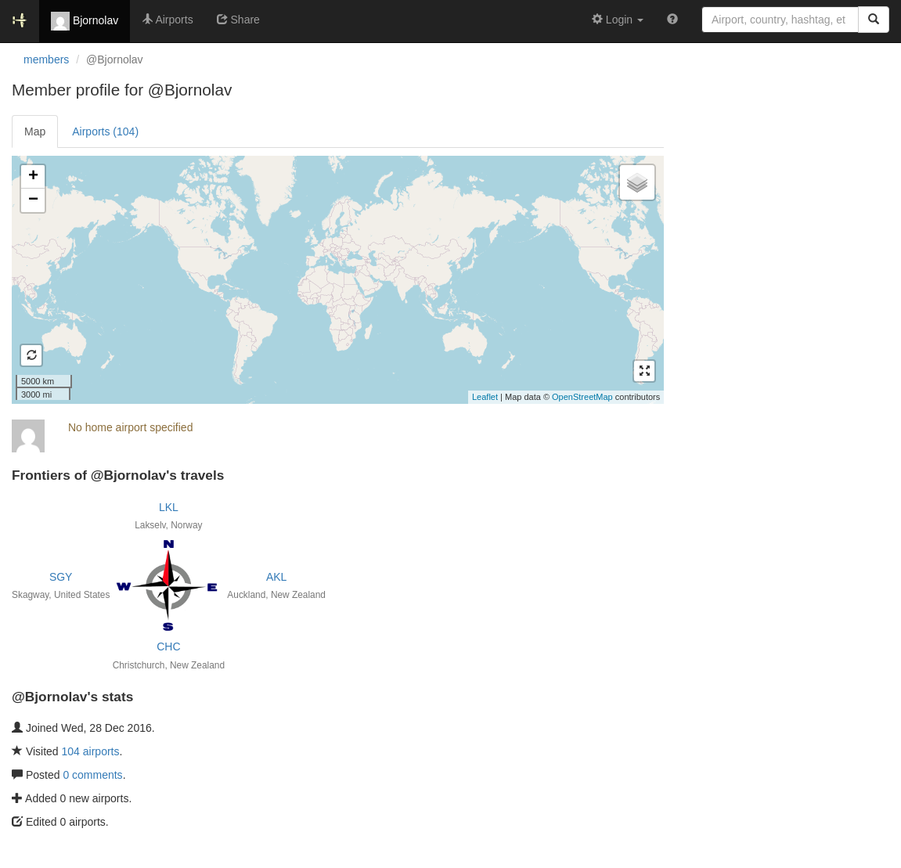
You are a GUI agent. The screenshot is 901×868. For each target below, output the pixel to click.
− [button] (33, 200)
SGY (61, 577)
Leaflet (485, 397)
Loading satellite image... (336, 279)
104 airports (91, 751)
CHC (168, 646)
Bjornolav (84, 21)
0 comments (92, 775)
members (46, 59)
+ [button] (33, 177)
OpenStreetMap (582, 397)
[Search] (873, 19)
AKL (276, 577)
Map (34, 131)
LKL (168, 507)
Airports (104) (105, 131)
